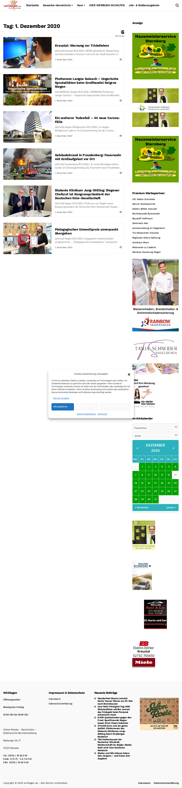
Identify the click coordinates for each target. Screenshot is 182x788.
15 (142, 482)
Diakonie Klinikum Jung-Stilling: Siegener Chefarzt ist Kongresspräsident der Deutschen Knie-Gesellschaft (87, 194)
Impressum (102, 424)
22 (142, 491)
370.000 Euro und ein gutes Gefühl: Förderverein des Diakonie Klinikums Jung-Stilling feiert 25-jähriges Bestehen (113, 731)
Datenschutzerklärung (86, 424)
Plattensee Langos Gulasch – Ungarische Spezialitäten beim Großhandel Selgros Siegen (86, 83)
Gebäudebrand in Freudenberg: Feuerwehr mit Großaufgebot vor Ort (88, 157)
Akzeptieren (60, 416)
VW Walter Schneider (143, 199)
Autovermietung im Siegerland (148, 228)
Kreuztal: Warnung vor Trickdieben (82, 45)
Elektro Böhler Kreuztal (144, 209)
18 (162, 482)
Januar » (171, 507)
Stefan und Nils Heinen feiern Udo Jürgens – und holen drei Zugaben (114, 756)
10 (155, 474)
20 (175, 482)
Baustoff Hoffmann (142, 218)
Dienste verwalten (61, 408)
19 (169, 482)
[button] (129, 384)
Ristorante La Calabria (144, 247)
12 (169, 474)
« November (142, 507)
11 (162, 474)
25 (162, 491)
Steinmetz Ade (140, 223)
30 (148, 499)
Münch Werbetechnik (143, 204)
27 (175, 491)
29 (142, 499)
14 (136, 482)
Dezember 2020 (155, 448)
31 (155, 499)
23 (149, 491)
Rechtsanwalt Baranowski (146, 213)
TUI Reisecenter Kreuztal (145, 232)
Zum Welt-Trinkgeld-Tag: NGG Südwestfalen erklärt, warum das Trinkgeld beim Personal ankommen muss (114, 710)
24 (155, 491)
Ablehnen (83, 416)
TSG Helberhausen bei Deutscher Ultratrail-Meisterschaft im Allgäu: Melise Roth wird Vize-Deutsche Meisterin (115, 745)
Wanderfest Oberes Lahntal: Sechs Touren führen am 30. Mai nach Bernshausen (115, 701)
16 (149, 482)
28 (135, 499)
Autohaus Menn (140, 242)
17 (155, 482)
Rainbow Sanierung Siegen (146, 252)
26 (168, 491)
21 (136, 491)
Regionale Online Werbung (146, 237)
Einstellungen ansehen (115, 416)
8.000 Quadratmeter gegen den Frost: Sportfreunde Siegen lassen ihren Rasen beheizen (114, 720)
